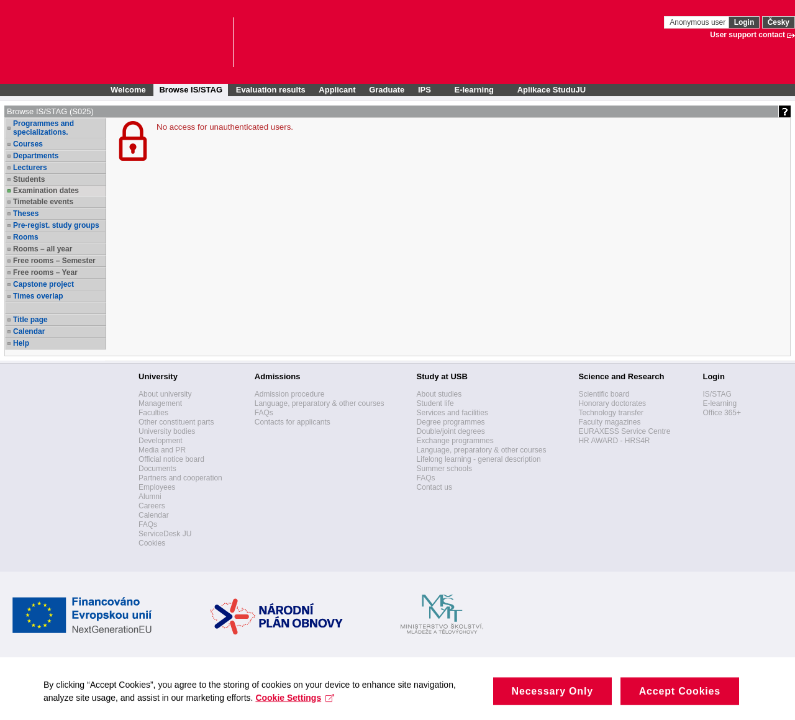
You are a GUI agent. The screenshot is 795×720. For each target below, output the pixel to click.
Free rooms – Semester (54, 260)
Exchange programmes (455, 440)
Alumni (150, 496)
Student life (435, 403)
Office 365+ (721, 412)
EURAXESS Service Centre (624, 431)
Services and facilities (452, 412)
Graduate (386, 89)
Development (161, 440)
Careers (152, 506)
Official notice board (171, 459)
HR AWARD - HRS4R (614, 440)
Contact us (434, 487)
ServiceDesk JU (165, 533)
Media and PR (162, 450)
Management (160, 403)
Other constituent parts (176, 422)
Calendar (29, 331)
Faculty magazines (609, 422)
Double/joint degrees (451, 431)
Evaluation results (271, 89)
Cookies (152, 543)
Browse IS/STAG (190, 89)
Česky (778, 22)
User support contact (747, 34)
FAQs (148, 524)
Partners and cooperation (180, 478)
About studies (439, 394)
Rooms (26, 237)
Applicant (337, 89)
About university (165, 394)
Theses (26, 213)
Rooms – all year (42, 249)
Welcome (128, 89)
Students (29, 179)
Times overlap (38, 296)
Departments (35, 155)
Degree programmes (451, 422)
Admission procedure (290, 394)
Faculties (153, 412)
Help (21, 343)
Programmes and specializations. (43, 128)
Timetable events (43, 201)
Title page (30, 319)
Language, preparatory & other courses (319, 403)
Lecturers (30, 167)
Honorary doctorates (612, 403)
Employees (157, 487)
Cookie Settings (294, 704)
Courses (28, 144)
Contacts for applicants (292, 422)
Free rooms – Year (45, 272)
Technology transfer (610, 412)
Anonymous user (698, 22)
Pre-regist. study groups (56, 225)
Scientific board (603, 394)
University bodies (167, 431)
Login (744, 22)
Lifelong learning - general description (479, 459)
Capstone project (43, 284)
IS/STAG (716, 394)
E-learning (719, 403)
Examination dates (46, 190)
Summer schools (444, 468)
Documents (157, 468)
